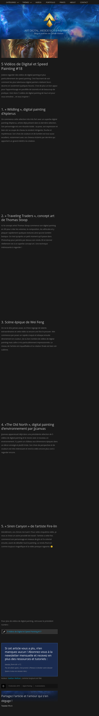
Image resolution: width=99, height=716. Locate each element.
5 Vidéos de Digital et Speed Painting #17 (24, 631)
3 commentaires (40, 686)
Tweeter (4, 706)
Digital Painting (27, 686)
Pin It (10, 706)
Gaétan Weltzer (14, 678)
